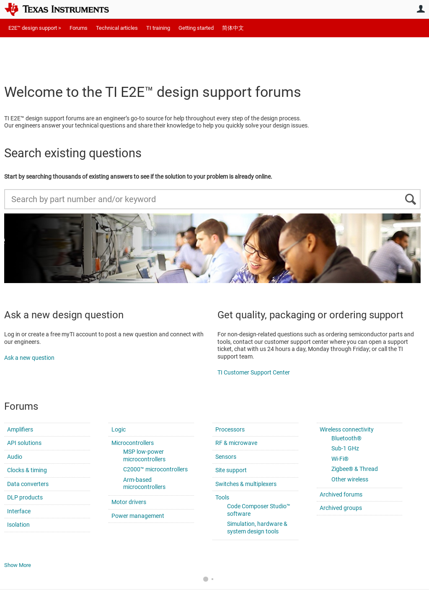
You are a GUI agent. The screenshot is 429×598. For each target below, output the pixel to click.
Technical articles (117, 28)
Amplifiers (20, 429)
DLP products (25, 497)
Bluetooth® (346, 438)
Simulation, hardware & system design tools (257, 527)
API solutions (24, 442)
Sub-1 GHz (345, 448)
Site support (231, 470)
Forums (79, 28)
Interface (19, 511)
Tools (222, 497)
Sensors (225, 456)
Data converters (28, 484)
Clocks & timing (27, 470)
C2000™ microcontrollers (155, 469)
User (420, 9)
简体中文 (233, 28)
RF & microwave (236, 442)
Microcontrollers (132, 442)
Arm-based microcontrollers (144, 483)
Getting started (196, 28)
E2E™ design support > (34, 28)
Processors (230, 429)
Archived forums (341, 494)
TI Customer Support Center (253, 372)
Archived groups (341, 507)
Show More (17, 565)
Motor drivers (128, 502)
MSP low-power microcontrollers (144, 455)
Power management (137, 515)
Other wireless (349, 479)
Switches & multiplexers (246, 484)
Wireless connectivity (347, 429)
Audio (14, 456)
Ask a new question (29, 357)
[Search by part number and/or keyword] (212, 199)
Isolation (18, 524)
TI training (158, 28)
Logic (118, 429)
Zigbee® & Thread (354, 468)
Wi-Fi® (340, 458)
